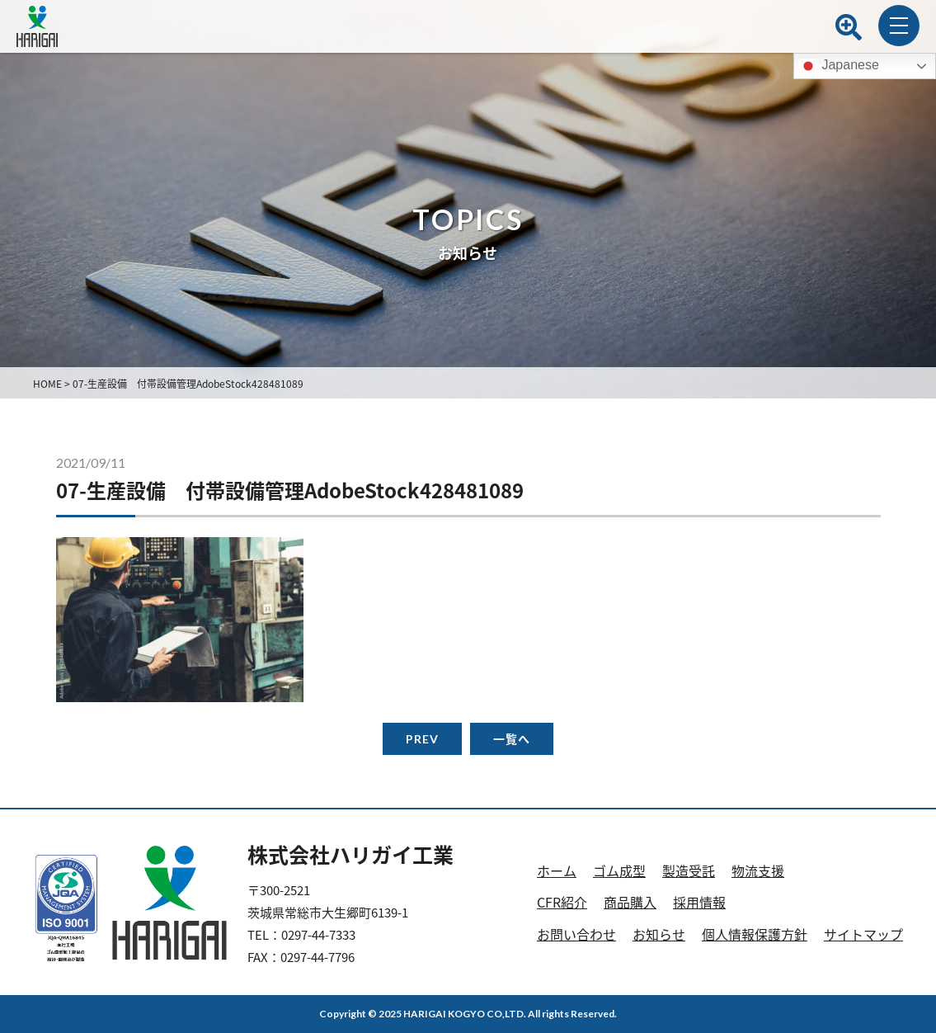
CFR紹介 (562, 902)
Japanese (838, 66)
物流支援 (757, 870)
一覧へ (511, 739)
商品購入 (630, 902)
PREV (422, 739)
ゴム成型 (619, 870)
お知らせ (659, 934)
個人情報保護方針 (754, 934)
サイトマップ (863, 934)
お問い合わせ (576, 934)
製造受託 (688, 870)
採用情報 (699, 902)
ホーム (556, 870)
